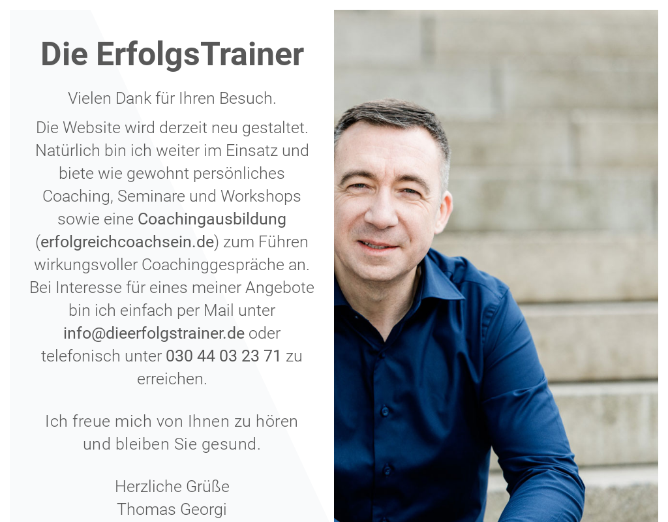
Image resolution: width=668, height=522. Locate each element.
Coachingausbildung (212, 218)
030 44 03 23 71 (224, 355)
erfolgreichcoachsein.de (127, 241)
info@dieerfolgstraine (141, 333)
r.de (232, 333)
